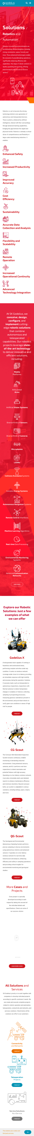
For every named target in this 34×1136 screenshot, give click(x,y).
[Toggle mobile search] (27, 3)
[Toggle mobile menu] (30, 3)
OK (28, 1132)
